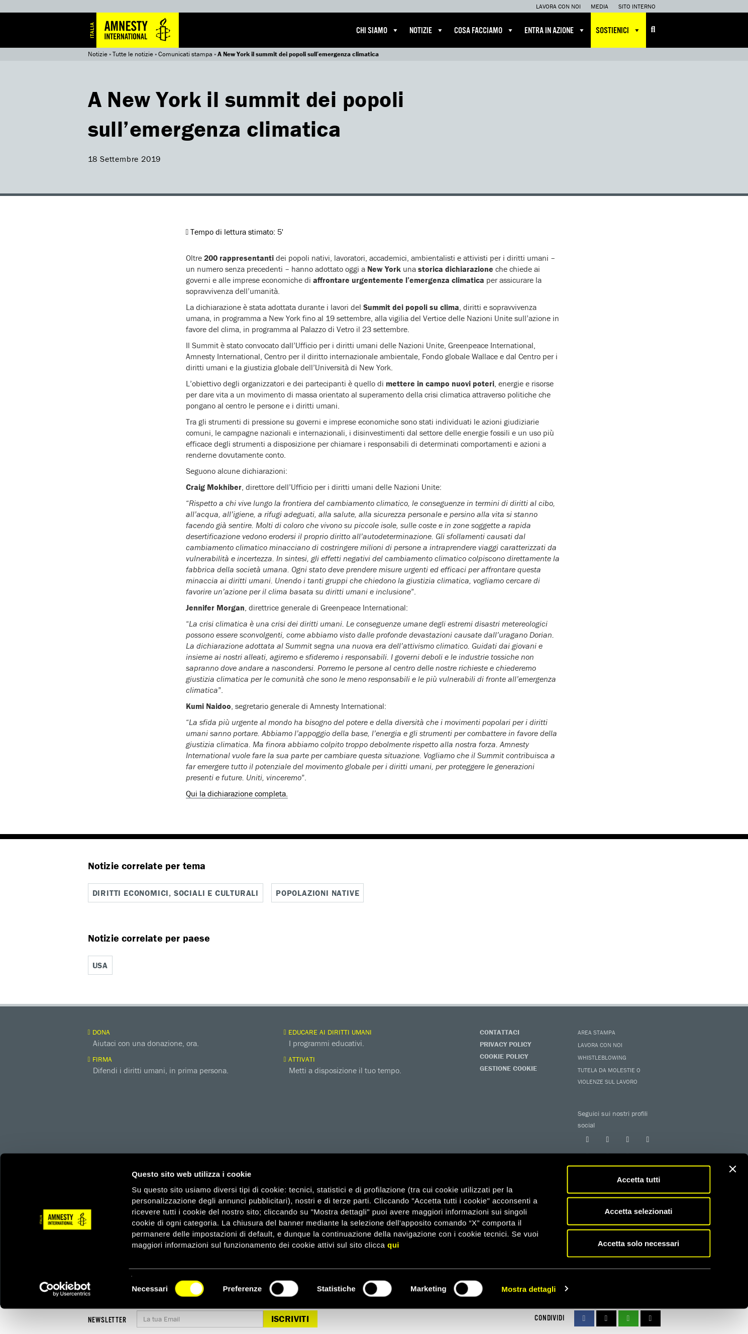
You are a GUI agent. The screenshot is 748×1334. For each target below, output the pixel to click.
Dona (99, 1031)
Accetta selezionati (638, 1237)
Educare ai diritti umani (328, 1031)
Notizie (426, 30)
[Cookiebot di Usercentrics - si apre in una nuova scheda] (65, 1314)
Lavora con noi (558, 6)
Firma (100, 1058)
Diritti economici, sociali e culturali (175, 893)
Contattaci (499, 1031)
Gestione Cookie (508, 1067)
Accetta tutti (639, 1204)
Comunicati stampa (185, 54)
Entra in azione (555, 30)
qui (393, 1270)
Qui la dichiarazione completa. (237, 793)
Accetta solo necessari (639, 1268)
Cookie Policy (504, 1055)
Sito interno (637, 6)
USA (100, 965)
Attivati (299, 1058)
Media (599, 6)
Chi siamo (377, 30)
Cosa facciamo (484, 30)
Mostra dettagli (528, 1314)
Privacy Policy (505, 1043)
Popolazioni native (317, 893)
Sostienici (618, 30)
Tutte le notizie (133, 54)
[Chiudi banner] (732, 1194)
